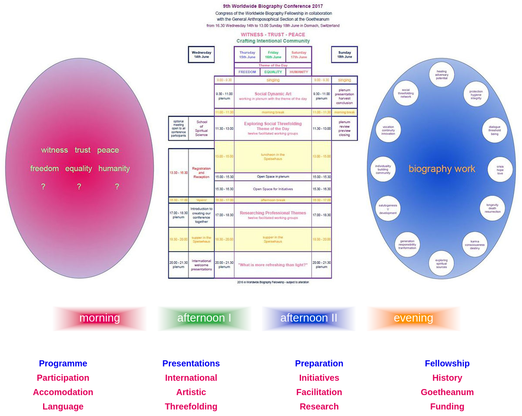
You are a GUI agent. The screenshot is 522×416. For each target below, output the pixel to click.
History (447, 377)
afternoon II (309, 317)
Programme (63, 363)
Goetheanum (447, 392)
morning (99, 317)
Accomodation (63, 392)
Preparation (319, 363)
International (191, 377)
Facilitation (319, 392)
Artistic (191, 392)
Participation (63, 377)
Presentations (191, 363)
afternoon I (204, 317)
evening (413, 317)
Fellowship (447, 363)
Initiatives (319, 377)
